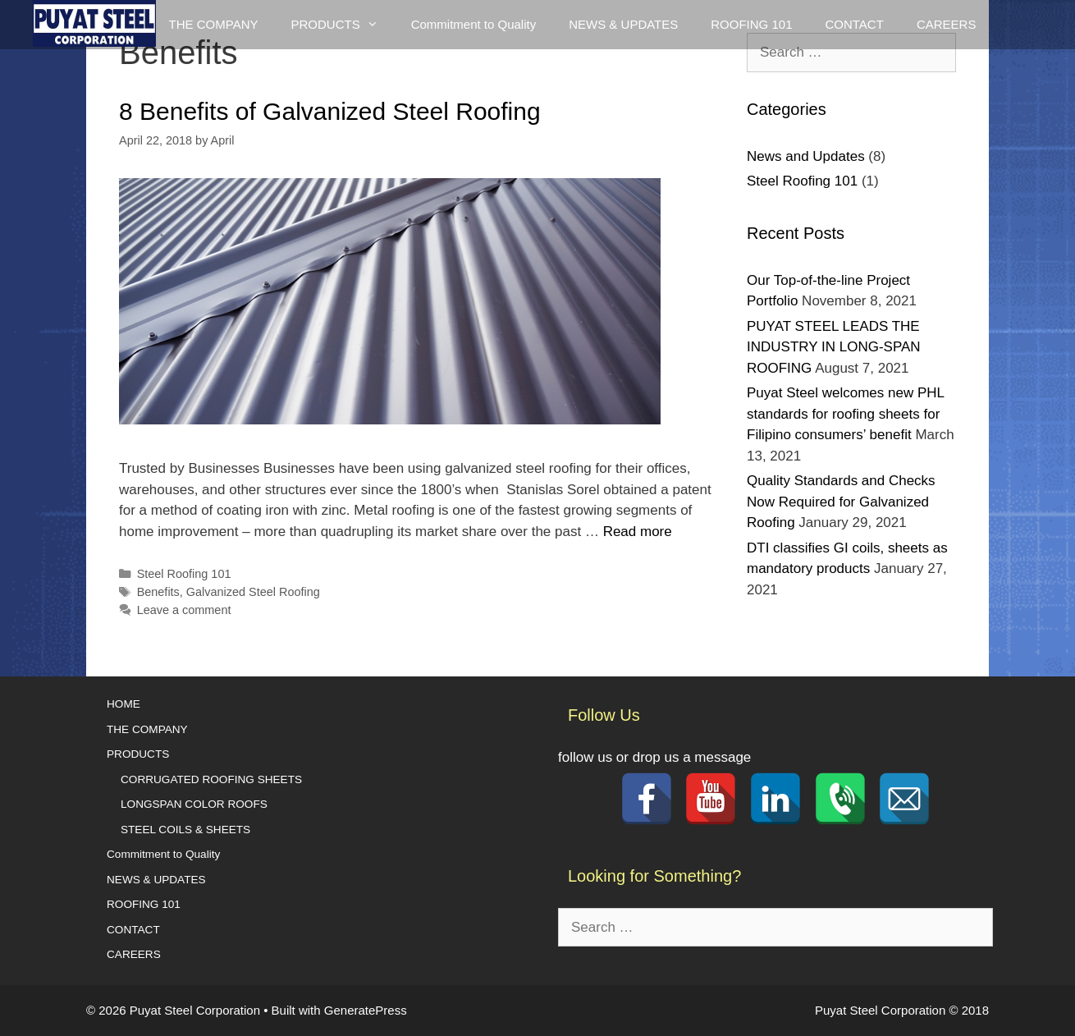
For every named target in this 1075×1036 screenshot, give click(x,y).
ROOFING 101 (751, 24)
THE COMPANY (213, 24)
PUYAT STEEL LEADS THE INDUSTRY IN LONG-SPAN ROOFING (834, 347)
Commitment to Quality (474, 24)
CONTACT (854, 24)
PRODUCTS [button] (342, 24)
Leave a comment (184, 610)
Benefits (158, 591)
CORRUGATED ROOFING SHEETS (211, 779)
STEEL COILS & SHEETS (185, 829)
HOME (123, 704)
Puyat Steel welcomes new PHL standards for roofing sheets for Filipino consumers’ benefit (845, 413)
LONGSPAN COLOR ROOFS (194, 804)
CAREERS (947, 24)
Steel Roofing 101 (184, 573)
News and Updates (806, 156)
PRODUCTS (138, 754)
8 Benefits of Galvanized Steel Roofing (330, 111)
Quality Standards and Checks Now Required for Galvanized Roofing (841, 501)
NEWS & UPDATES (623, 24)
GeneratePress (365, 1010)
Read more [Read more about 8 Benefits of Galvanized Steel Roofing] (637, 531)
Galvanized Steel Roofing (253, 591)
